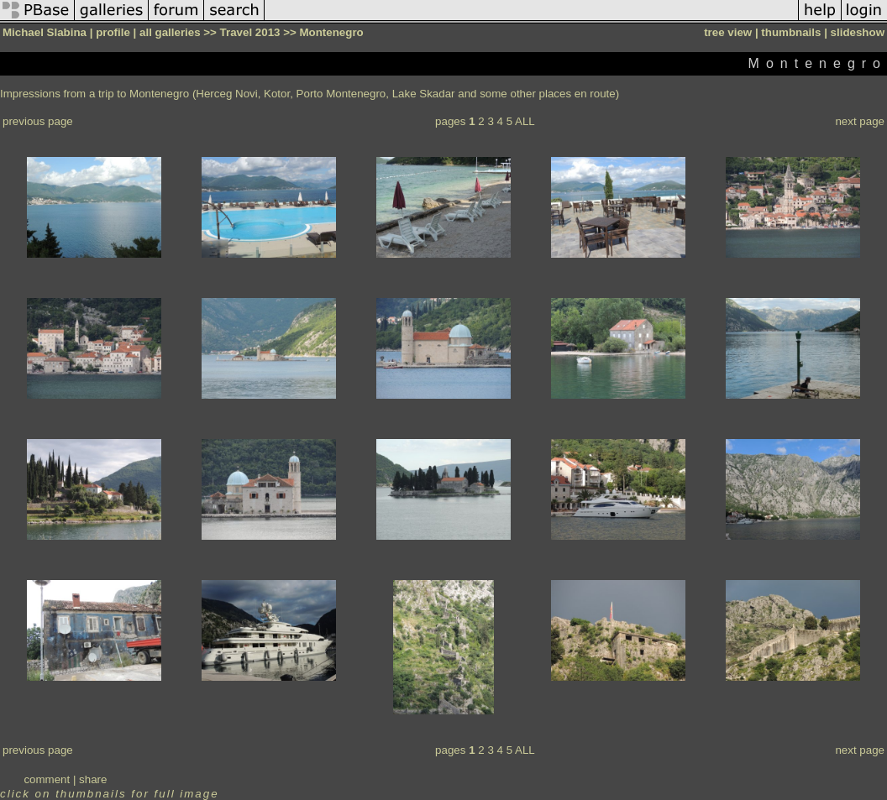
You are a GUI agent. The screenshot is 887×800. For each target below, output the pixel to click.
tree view (728, 32)
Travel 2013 (250, 32)
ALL (525, 121)
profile (113, 32)
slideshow (857, 32)
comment (47, 779)
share (93, 779)
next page (859, 121)
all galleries (170, 32)
